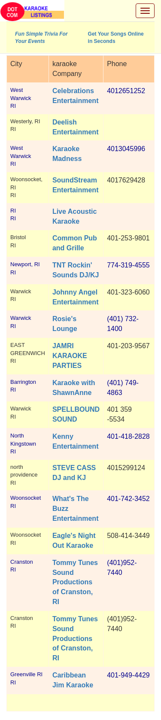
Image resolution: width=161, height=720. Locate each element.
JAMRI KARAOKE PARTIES (69, 355)
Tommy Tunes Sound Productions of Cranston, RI (75, 582)
